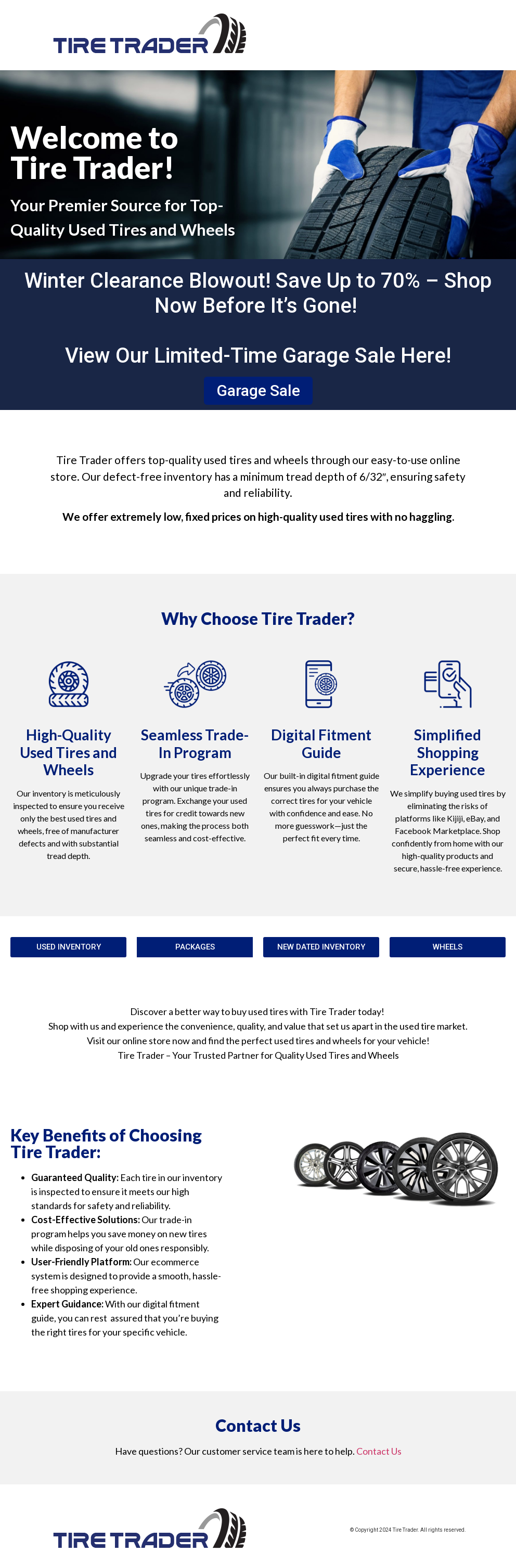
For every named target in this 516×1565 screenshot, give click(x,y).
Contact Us (379, 1451)
